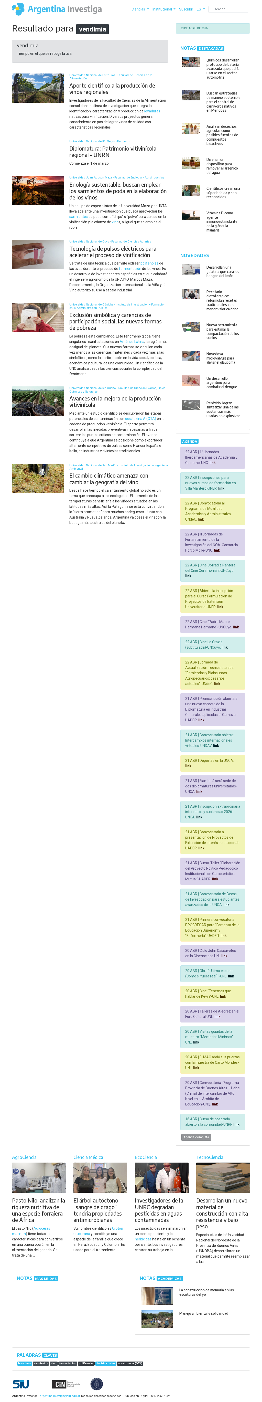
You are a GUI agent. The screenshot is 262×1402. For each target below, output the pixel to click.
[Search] (228, 9)
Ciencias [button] (139, 9)
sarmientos (78, 217)
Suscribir (186, 9)
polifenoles (149, 263)
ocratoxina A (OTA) (140, 419)
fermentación (130, 269)
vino (115, 222)
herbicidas (143, 1239)
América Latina (132, 342)
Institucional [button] (162, 9)
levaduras (152, 111)
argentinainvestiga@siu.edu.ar (59, 1396)
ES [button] (199, 9)
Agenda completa (196, 1137)
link (212, 463)
